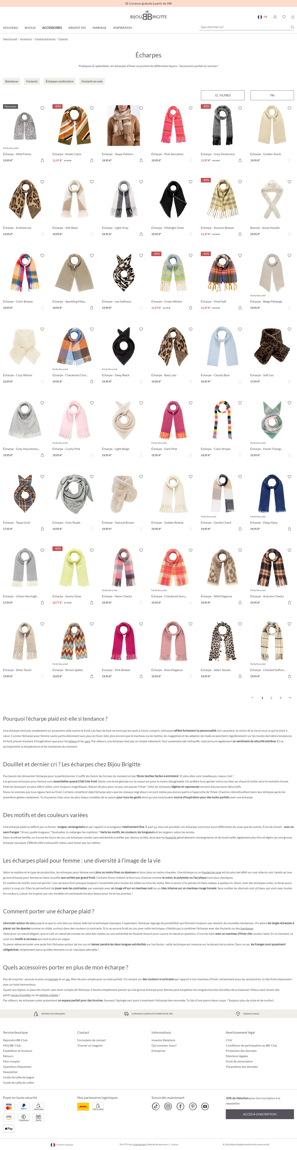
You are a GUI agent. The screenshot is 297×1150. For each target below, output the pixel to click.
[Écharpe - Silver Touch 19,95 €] (25, 651)
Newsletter (10, 1072)
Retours (8, 1056)
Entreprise (158, 1050)
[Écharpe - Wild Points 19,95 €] (25, 135)
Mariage (99, 27)
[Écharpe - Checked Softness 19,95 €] (272, 651)
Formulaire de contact (91, 1040)
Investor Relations (163, 1040)
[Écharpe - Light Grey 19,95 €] (124, 208)
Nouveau (10, 27)
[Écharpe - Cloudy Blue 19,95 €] (223, 356)
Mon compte (11, 1061)
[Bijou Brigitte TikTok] (156, 1106)
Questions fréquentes (17, 1066)
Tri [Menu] (272, 95)
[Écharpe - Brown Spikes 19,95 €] (74, 651)
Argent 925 (77, 27)
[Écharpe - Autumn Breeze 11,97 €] (223, 208)
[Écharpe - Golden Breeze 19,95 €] (173, 503)
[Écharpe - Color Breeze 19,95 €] (25, 282)
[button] (274, 16)
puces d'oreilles (21, 995)
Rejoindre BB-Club (15, 1040)
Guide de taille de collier (18, 1082)
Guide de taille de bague (18, 1077)
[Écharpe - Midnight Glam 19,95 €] (173, 208)
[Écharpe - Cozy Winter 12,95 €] (25, 356)
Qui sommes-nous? (164, 1045)
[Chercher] (292, 27)
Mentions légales (237, 1056)
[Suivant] (289, 697)
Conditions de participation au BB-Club (251, 1045)
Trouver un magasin (90, 1045)
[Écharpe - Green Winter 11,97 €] (173, 282)
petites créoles (48, 995)
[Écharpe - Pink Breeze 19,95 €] (124, 651)
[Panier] (292, 16)
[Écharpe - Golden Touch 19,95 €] (272, 135)
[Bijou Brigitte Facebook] (180, 1106)
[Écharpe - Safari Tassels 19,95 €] (223, 651)
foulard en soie (211, 872)
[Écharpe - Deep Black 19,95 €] (124, 356)
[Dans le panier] (42, 160)
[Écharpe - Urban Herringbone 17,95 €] (25, 577)
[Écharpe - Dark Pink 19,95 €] (173, 429)
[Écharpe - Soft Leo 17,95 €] (272, 356)
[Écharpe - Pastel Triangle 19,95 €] (272, 429)
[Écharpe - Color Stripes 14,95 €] (223, 429)
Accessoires (52, 27)
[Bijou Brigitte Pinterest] (192, 1106)
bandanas (247, 928)
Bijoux (30, 27)
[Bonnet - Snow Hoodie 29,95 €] (272, 208)
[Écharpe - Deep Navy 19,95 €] (272, 503)
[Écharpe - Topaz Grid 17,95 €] (25, 503)
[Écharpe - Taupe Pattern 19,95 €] (124, 135)
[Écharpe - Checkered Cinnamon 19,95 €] (74, 356)
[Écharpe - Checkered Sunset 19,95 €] (173, 577)
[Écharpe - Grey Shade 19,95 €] (74, 503)
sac (68, 979)
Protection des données (241, 1050)
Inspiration (122, 27)
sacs (87, 741)
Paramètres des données (242, 1066)
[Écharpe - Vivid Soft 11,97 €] (223, 282)
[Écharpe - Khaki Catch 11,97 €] (74, 135)
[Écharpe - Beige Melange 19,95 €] (272, 282)
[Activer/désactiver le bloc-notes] (42, 108)
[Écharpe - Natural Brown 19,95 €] (124, 503)
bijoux (73, 741)
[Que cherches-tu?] (246, 26)
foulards (171, 837)
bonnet (53, 979)
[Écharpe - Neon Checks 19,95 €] (124, 577)
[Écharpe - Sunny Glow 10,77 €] (74, 577)
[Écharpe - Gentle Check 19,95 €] (223, 503)
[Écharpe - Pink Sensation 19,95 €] (173, 135)
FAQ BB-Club (12, 1045)
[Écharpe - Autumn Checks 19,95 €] (272, 577)
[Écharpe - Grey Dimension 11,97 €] (223, 135)
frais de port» (140, 1144)
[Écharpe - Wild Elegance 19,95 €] (223, 577)
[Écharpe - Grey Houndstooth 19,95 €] (25, 429)
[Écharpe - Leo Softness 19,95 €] (124, 282)
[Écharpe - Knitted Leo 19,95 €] (25, 208)
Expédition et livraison (17, 1050)
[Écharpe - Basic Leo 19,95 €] (173, 356)
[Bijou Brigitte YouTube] (205, 1106)
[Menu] (222, 95)
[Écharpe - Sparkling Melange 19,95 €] (74, 282)
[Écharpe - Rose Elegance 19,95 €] (173, 651)
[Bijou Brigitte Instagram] (168, 1106)
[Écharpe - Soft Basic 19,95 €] (74, 208)
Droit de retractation (239, 1061)
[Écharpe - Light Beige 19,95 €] (124, 429)
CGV (229, 1040)
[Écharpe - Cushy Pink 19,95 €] (74, 429)
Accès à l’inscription (260, 1114)
